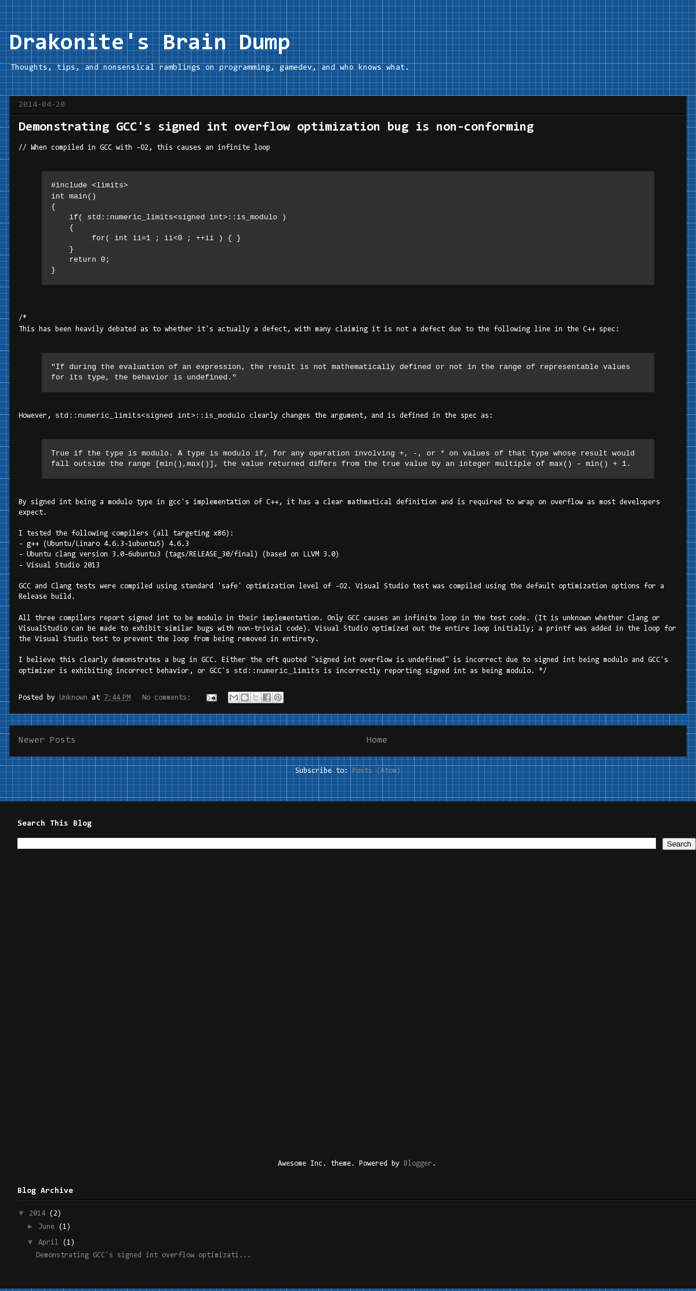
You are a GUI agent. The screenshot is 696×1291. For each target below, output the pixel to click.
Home (377, 742)
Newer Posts (47, 742)
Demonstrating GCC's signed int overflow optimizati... (143, 1257)
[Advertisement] (135, 1005)
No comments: (168, 700)
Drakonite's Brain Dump (149, 43)
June (48, 1229)
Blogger (418, 1166)
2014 (39, 1216)
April (50, 1245)
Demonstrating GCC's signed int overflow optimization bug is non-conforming (276, 127)
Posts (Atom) (376, 773)
